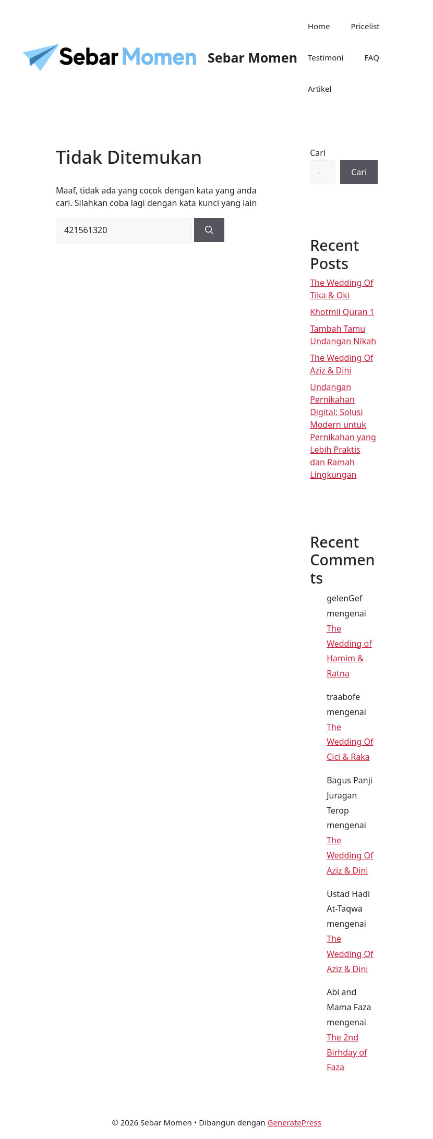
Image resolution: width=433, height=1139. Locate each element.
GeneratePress (294, 1122)
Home (319, 26)
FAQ (371, 57)
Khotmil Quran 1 (342, 312)
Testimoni (325, 57)
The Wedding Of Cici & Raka (350, 742)
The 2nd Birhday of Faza (347, 1052)
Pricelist (365, 26)
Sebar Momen (252, 57)
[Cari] (209, 230)
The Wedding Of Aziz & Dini (350, 855)
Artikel (319, 88)
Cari (318, 153)
